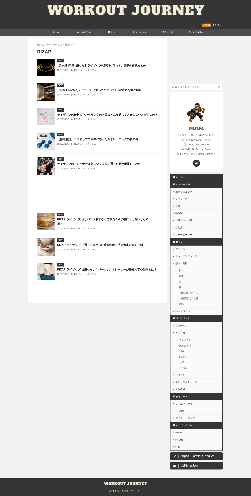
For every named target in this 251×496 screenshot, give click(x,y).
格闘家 (179, 213)
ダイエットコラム (185, 418)
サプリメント (139, 32)
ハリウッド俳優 (183, 220)
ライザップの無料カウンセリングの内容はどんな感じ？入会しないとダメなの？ (107, 114)
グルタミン (185, 345)
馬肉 (181, 410)
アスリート (181, 206)
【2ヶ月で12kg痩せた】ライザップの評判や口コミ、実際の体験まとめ (101, 65)
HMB (181, 362)
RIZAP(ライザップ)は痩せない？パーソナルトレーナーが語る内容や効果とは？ (107, 269)
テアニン (184, 367)
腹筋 (181, 304)
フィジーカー (182, 198)
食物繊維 (180, 389)
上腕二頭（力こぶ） (190, 292)
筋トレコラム (182, 311)
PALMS (179, 439)
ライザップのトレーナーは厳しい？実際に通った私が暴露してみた (99, 163)
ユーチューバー (183, 234)
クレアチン (185, 340)
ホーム (55, 32)
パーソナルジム (195, 32)
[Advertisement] (97, 194)
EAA (181, 351)
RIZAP (77, 70)
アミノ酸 (180, 332)
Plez (177, 446)
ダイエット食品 (183, 403)
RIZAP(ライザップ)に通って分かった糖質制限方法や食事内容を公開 (100, 244)
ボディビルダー (183, 191)
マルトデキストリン (186, 382)
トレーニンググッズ (186, 256)
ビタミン (180, 375)
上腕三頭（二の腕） (190, 298)
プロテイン (181, 325)
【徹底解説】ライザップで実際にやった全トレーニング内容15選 (97, 139)
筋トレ (111, 32)
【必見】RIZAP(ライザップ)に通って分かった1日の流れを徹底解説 (99, 90)
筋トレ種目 (181, 263)
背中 (181, 276)
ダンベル (180, 249)
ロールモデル (83, 32)
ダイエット (167, 32)
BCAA (182, 356)
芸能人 (179, 227)
